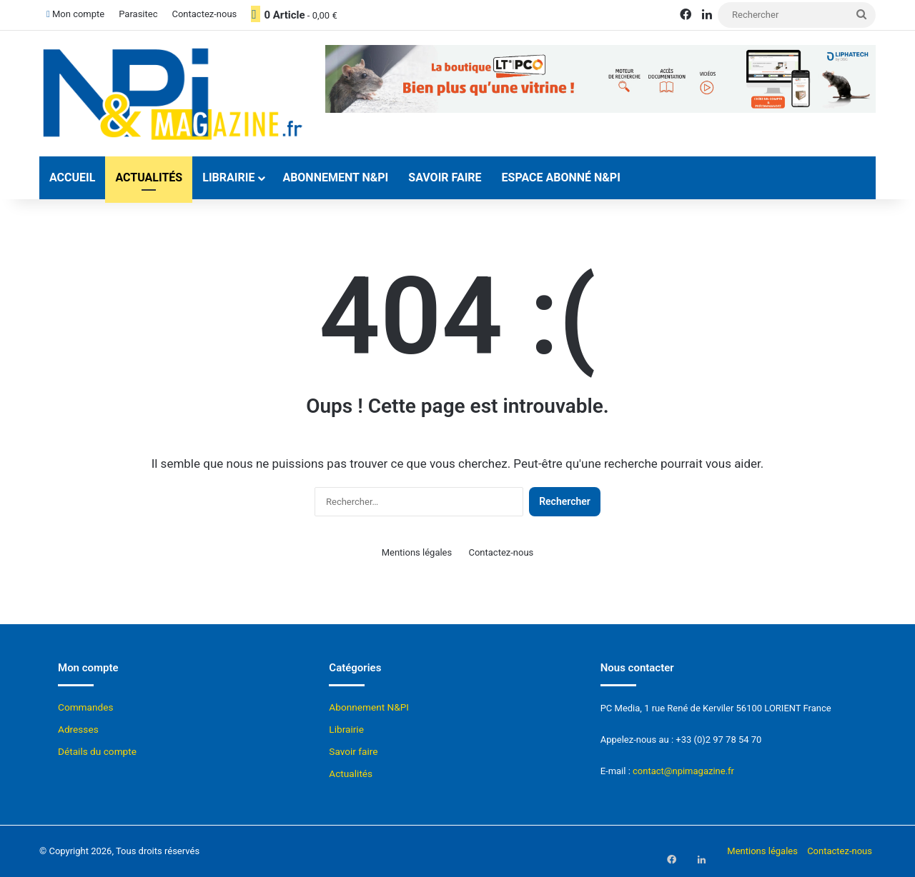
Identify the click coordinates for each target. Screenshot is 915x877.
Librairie (228, 177)
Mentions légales (417, 552)
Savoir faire (444, 177)
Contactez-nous (204, 14)
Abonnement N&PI (335, 177)
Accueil (72, 177)
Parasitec (138, 14)
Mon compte (75, 14)
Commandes (86, 707)
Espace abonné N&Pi (561, 177)
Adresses (78, 729)
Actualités (148, 177)
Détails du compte (97, 751)
